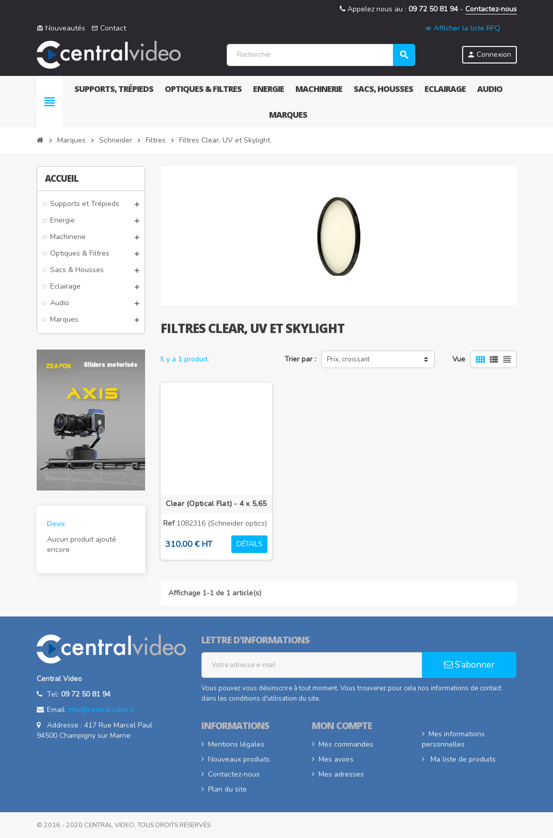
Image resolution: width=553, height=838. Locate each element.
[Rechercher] (320, 55)
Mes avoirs (336, 759)
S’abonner (469, 665)
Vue (458, 359)
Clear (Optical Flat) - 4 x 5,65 (216, 504)
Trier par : (300, 359)
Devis (56, 524)
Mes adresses (341, 774)
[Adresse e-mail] (311, 665)
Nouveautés (61, 28)
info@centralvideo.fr (101, 710)
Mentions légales (236, 744)
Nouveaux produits (239, 759)
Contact (108, 28)
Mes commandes (346, 744)
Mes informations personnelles (453, 739)
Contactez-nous (491, 9)
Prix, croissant (348, 359)
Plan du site (227, 789)
